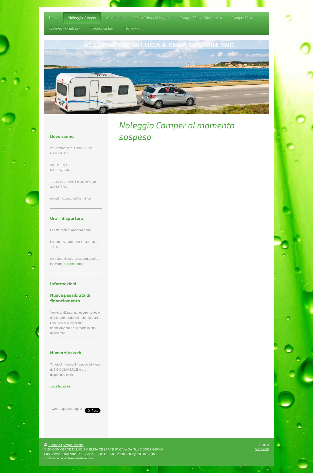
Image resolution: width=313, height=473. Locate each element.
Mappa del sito (73, 445)
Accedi (264, 445)
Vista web (262, 449)
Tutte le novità (60, 386)
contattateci (75, 264)
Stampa (52, 445)
